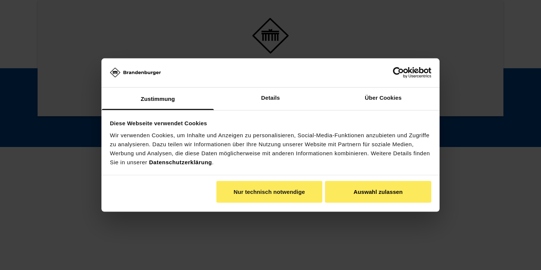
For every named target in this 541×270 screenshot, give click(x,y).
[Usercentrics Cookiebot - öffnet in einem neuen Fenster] (398, 72)
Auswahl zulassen (378, 192)
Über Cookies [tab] (383, 97)
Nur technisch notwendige (269, 192)
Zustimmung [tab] (158, 98)
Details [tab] (270, 97)
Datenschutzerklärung (180, 162)
